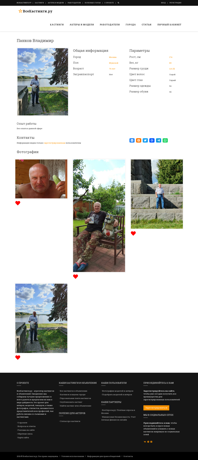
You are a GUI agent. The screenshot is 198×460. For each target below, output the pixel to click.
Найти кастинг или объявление (75, 405)
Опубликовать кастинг (71, 402)
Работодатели (74, 3)
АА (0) (172, 68)
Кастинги (39, 3)
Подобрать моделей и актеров (117, 394)
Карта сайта (23, 437)
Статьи (146, 24)
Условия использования (72, 456)
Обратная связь (25, 433)
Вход (163, 3)
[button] (132, 140)
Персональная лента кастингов (75, 398)
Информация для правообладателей (103, 456)
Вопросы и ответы (27, 426)
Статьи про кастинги (70, 421)
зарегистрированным (54, 143)
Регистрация (175, 3)
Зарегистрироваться (156, 407)
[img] (17, 203)
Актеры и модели (56, 3)
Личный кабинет (169, 24)
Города (131, 24)
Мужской (113, 63)
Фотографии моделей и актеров (117, 391)
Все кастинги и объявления (73, 391)
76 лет (112, 68)
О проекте (109, 3)
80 (170, 63)
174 (170, 57)
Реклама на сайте (26, 430)
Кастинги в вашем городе (72, 394)
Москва (112, 57)
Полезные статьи (93, 3)
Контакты (128, 456)
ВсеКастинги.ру (36, 12)
